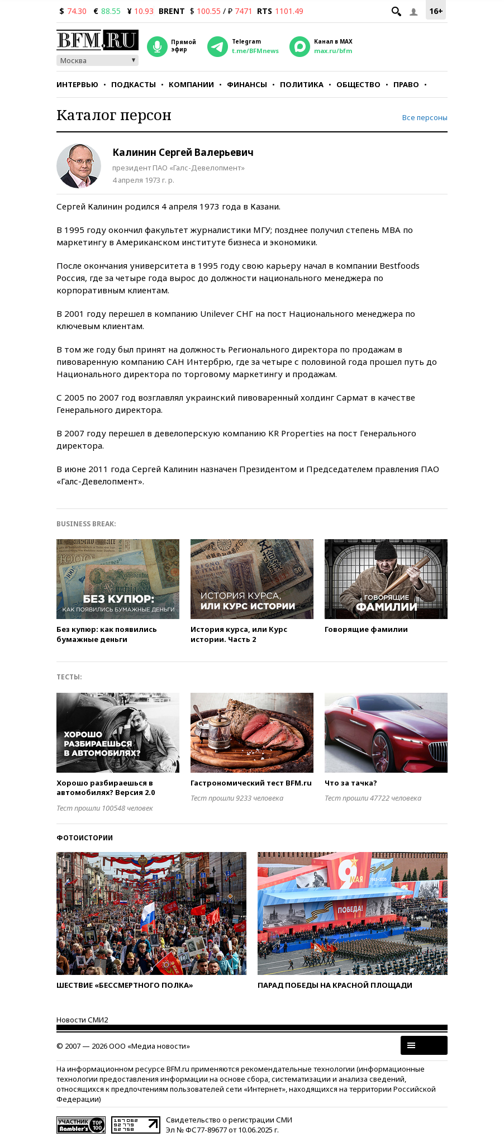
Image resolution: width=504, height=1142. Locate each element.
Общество (358, 84)
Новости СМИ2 (82, 1020)
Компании (191, 84)
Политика (302, 84)
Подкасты (133, 84)
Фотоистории (84, 838)
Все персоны (425, 117)
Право (406, 84)
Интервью (77, 84)
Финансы (247, 84)
